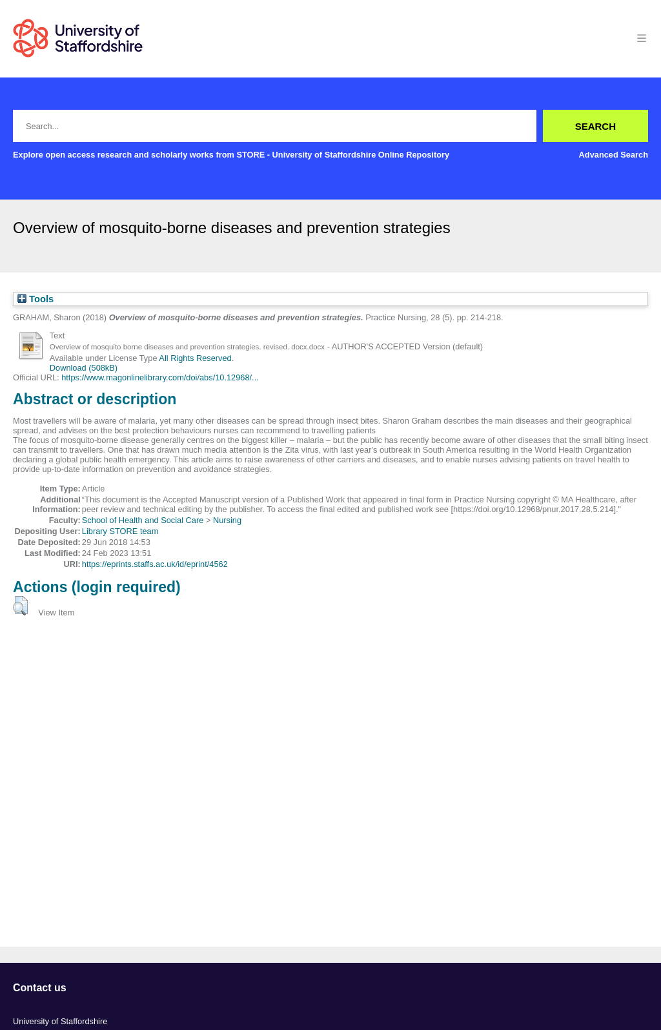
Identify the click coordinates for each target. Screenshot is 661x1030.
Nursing (227, 520)
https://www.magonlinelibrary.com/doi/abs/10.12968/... (160, 377)
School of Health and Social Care (143, 520)
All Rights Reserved (195, 358)
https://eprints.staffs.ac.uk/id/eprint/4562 (155, 564)
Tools (35, 299)
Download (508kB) (83, 368)
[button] (20, 605)
